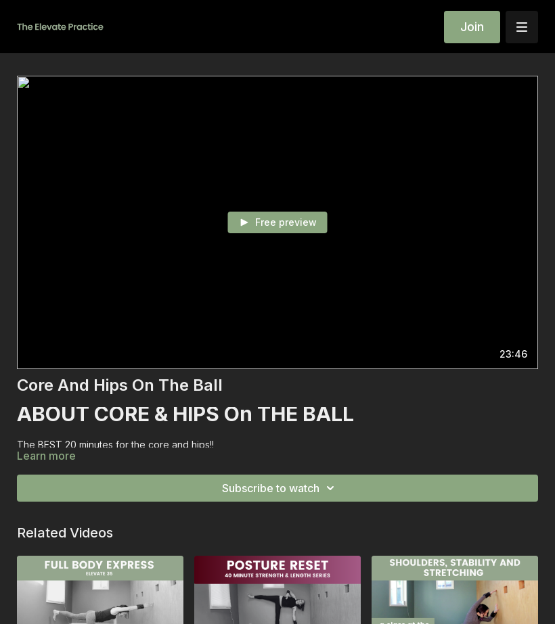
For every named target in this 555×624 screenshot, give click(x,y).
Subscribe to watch (280, 488)
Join (472, 27)
